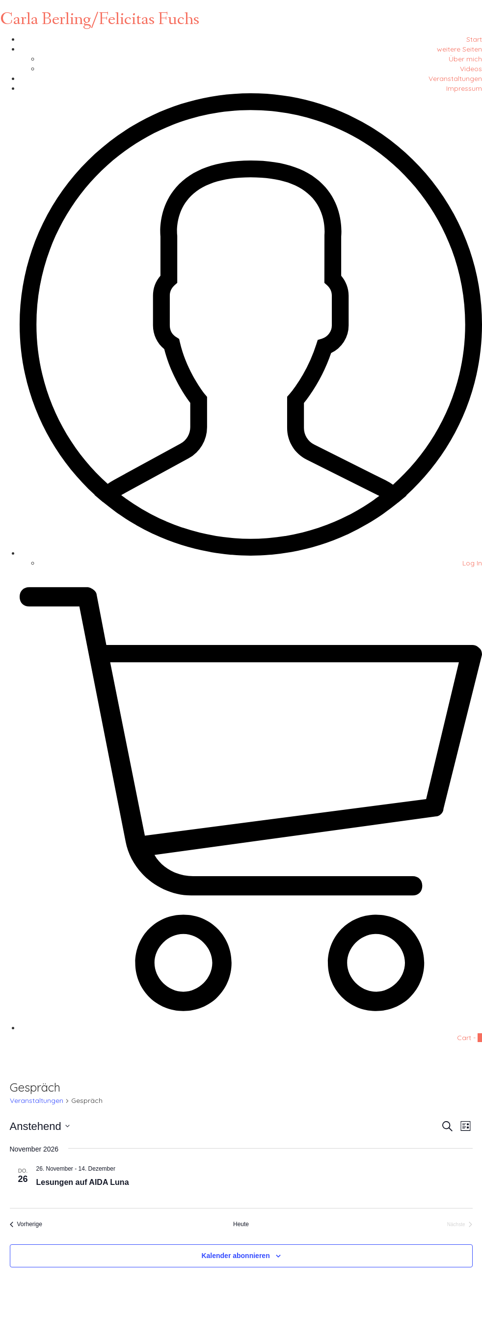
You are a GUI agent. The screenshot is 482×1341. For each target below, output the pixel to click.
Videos (471, 68)
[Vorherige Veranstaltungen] (26, 1224)
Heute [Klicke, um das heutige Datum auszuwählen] (241, 1224)
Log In (472, 563)
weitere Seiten (459, 49)
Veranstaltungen (455, 78)
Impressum (464, 88)
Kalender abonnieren (235, 1256)
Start (474, 39)
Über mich (465, 58)
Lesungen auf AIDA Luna (82, 1182)
